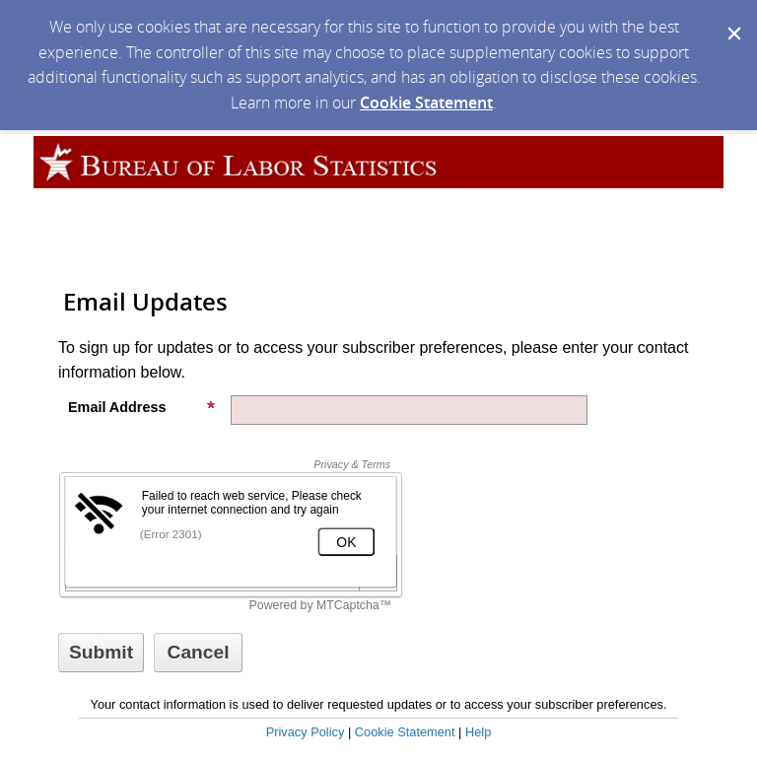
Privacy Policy (305, 732)
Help (478, 732)
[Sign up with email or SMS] (101, 652)
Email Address (142, 407)
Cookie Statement (426, 102)
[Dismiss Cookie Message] (732, 18)
